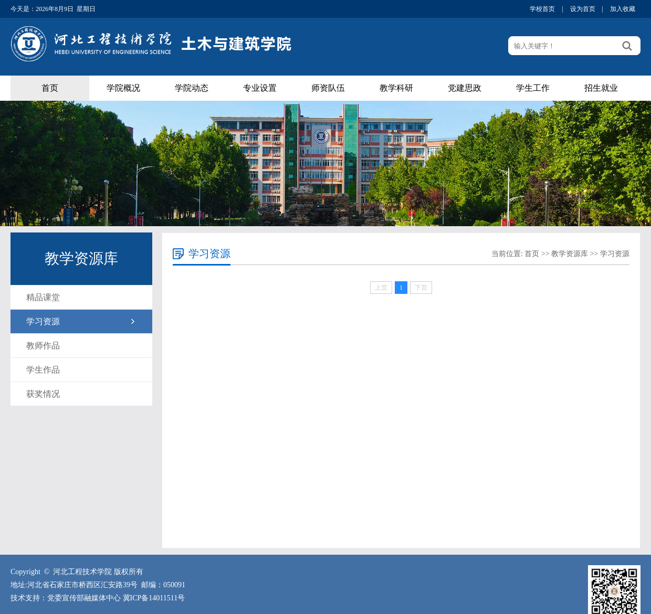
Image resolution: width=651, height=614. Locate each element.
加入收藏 (622, 9)
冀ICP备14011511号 (154, 598)
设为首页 (582, 9)
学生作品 (43, 369)
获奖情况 (43, 393)
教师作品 (43, 345)
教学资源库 (569, 254)
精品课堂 (43, 297)
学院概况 (123, 87)
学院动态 (191, 87)
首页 (49, 87)
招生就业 (601, 87)
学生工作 (533, 87)
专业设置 (260, 87)
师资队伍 (328, 87)
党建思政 (464, 87)
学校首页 (542, 9)
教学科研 (396, 87)
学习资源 (43, 321)
